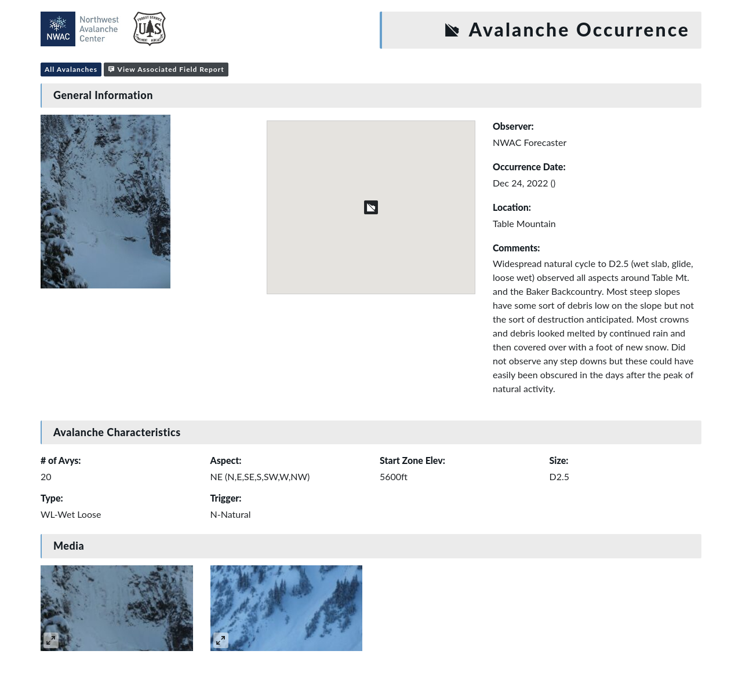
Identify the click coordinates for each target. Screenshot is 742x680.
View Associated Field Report (166, 69)
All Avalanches (71, 69)
